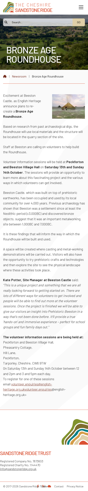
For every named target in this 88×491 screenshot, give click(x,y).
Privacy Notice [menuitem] (75, 486)
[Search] (40, 22)
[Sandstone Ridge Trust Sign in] (49, 486)
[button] (81, 7)
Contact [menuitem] (59, 486)
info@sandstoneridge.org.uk (18, 469)
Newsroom (19, 76)
